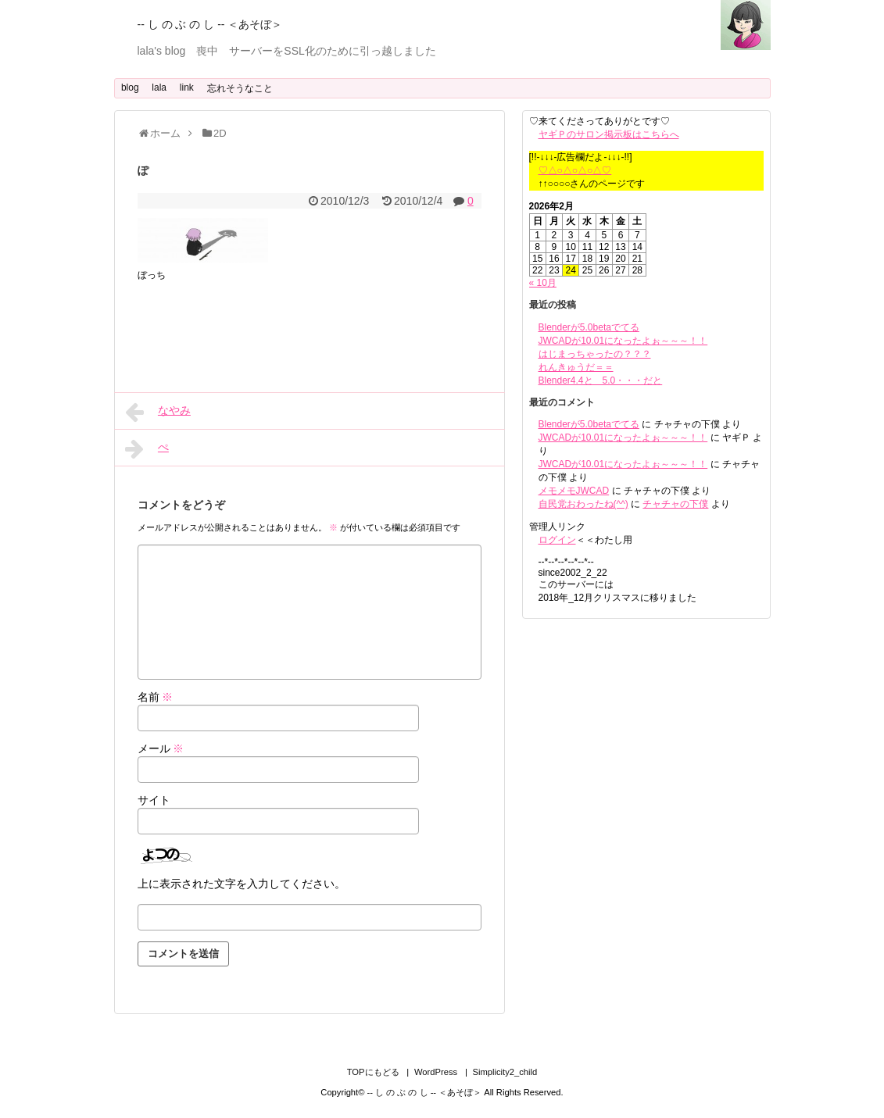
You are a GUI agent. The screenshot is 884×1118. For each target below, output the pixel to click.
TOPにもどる (373, 1072)
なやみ (158, 412)
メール (161, 748)
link (187, 87)
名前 (156, 697)
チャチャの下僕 (675, 503)
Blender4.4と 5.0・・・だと (601, 380)
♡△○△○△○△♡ (575, 170)
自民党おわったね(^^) (583, 503)
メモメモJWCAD (574, 490)
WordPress (435, 1072)
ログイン (557, 539)
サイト (154, 800)
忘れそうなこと (240, 88)
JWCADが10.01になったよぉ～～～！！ (623, 340)
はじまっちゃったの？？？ (595, 353)
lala (159, 87)
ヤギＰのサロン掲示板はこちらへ (609, 134)
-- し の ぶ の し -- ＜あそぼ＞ (210, 24)
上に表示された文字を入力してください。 (241, 883)
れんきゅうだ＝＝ (576, 367)
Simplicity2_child (505, 1072)
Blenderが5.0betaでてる (589, 327)
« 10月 (543, 282)
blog (130, 87)
